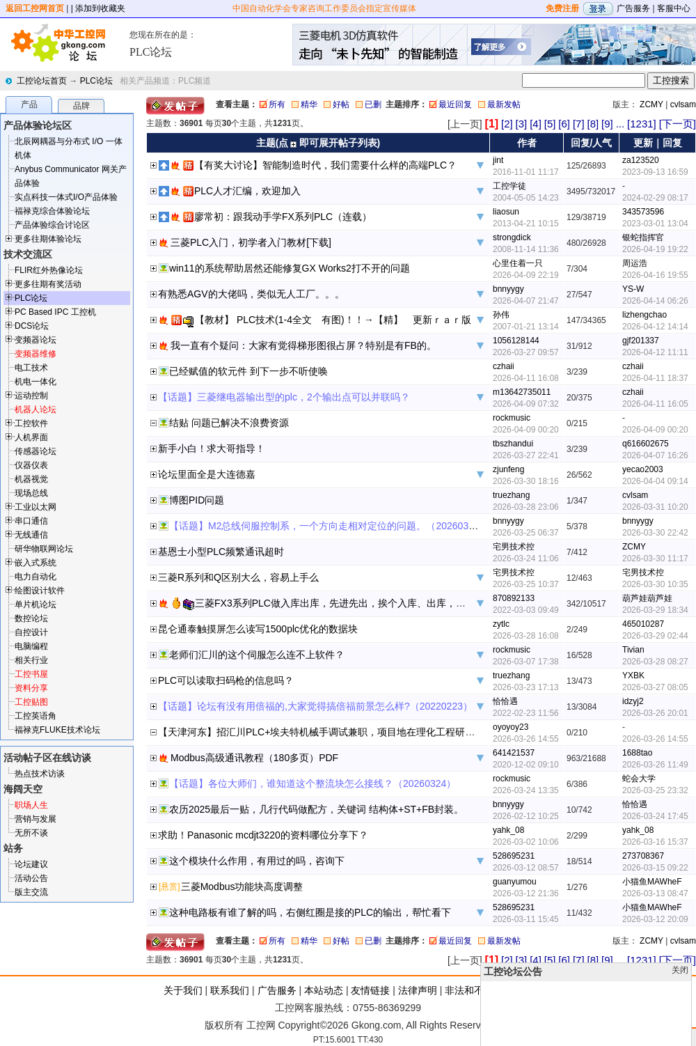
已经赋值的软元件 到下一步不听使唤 (248, 371)
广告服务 (633, 8)
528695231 (514, 856)
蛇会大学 (639, 778)
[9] (607, 124)
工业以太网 (35, 507)
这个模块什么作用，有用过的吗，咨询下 (257, 860)
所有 (277, 104)
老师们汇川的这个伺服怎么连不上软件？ (257, 654)
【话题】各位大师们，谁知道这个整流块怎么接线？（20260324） (312, 783)
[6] (564, 124)
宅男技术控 (514, 547)
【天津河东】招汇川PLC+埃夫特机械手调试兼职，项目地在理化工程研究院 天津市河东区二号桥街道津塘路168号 (404, 731)
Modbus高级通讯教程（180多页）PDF (254, 757)
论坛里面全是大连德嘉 (206, 474)
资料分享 (31, 688)
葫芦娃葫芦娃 (647, 598)
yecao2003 (642, 469)
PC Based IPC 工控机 (55, 312)
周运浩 (634, 263)
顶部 (659, 1037)
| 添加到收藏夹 (98, 8)
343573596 (643, 212)
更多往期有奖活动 (48, 284)
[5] (550, 124)
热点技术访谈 (40, 774)
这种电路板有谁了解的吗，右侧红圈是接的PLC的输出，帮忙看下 (310, 912)
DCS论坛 (32, 326)
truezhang (511, 495)
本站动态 (323, 990)
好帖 (341, 104)
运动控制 (31, 395)
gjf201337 (640, 340)
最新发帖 (504, 104)
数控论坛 (31, 618)
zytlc (501, 624)
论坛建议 (31, 864)
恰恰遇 (505, 701)
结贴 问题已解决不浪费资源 (229, 422)
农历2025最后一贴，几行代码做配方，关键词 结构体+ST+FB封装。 (316, 809)
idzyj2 (633, 701)
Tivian (633, 650)
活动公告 (31, 878)
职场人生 (31, 805)
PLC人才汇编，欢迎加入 (247, 190)
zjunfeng (508, 469)
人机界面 (31, 437)
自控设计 (31, 632)
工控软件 (31, 423)
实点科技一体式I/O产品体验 (66, 197)
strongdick (512, 237)
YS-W (633, 289)
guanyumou (515, 882)
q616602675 (645, 443)
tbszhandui (513, 443)
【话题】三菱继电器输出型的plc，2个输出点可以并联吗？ (284, 397)
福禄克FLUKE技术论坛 (57, 730)
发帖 (682, 1037)
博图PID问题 (196, 500)
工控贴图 (31, 702)
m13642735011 (522, 392)
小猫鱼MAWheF (652, 882)
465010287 (643, 624)
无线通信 (31, 535)
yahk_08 (508, 830)
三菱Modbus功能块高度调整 (242, 886)
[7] (579, 124)
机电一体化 (35, 382)
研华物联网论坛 (44, 549)
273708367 (643, 856)
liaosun (506, 212)
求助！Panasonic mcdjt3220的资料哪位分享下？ (263, 835)
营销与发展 (35, 819)
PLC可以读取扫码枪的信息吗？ (226, 680)
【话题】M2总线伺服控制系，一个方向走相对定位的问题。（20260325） (329, 525)
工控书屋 (31, 674)
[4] (535, 124)
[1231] (641, 124)
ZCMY (651, 104)
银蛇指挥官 (643, 237)
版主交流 (31, 892)
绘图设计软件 (40, 590)
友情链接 (370, 990)
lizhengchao (644, 315)
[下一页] (677, 124)
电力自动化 (35, 576)
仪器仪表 (31, 465)
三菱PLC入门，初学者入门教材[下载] (251, 242)
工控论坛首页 (42, 81)
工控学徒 (509, 186)
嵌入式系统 (35, 563)
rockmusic (511, 418)
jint (498, 160)
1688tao (637, 753)
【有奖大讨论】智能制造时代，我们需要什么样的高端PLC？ (325, 165)
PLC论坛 (96, 81)
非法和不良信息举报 (488, 990)
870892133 (514, 598)
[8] (593, 124)
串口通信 (31, 521)
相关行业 (31, 660)
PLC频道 (194, 81)
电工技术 (31, 368)
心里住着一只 (518, 263)
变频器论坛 (35, 340)
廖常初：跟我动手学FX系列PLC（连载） (283, 216)
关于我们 (183, 990)
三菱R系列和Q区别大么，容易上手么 (238, 577)
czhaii (503, 366)
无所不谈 (31, 833)
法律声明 (417, 990)
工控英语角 (35, 716)
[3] (522, 124)
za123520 (640, 160)
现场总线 (31, 493)
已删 (373, 104)
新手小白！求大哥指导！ (211, 448)
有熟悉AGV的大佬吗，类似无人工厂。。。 (251, 293)
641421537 (514, 753)
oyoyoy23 (510, 727)
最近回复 (455, 104)
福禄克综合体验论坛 (52, 211)
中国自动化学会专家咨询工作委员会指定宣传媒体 (324, 8)
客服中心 (673, 8)
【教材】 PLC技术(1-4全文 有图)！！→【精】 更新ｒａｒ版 (333, 319)
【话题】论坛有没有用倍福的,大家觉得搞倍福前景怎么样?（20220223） (315, 706)
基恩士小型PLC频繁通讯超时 (221, 551)
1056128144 (516, 340)
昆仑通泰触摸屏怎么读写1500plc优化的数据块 (258, 628)
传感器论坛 (35, 451)
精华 (309, 104)
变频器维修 (35, 354)
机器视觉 (31, 479)
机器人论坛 (35, 409)
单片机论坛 (35, 604)
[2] (507, 124)
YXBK (633, 675)
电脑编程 (31, 646)
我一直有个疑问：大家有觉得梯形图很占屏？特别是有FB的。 (303, 345)
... (620, 124)
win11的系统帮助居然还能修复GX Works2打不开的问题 (289, 268)
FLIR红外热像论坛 (49, 270)
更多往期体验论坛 (48, 239)
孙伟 (501, 315)
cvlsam (683, 104)
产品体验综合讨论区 (52, 225)
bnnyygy (508, 289)
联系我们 (229, 990)
